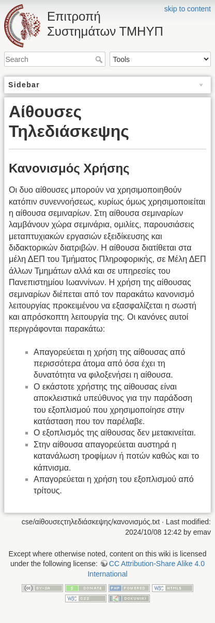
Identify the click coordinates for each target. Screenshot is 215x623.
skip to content (187, 9)
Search (100, 59)
